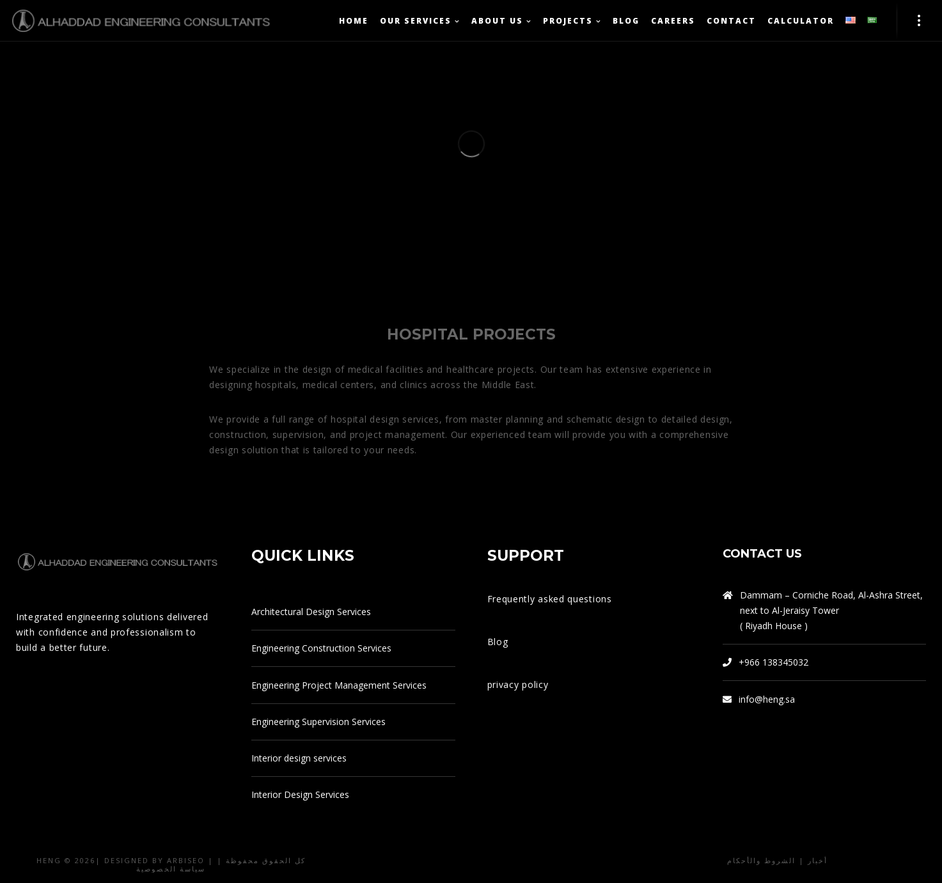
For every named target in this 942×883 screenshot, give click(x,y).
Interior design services (299, 758)
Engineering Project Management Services (339, 685)
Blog (497, 642)
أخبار (818, 860)
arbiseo (186, 860)
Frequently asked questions (549, 599)
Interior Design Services (300, 794)
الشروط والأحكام (761, 860)
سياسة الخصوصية (170, 868)
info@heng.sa (767, 699)
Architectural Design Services (311, 612)
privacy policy (518, 684)
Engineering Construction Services (321, 648)
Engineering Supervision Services (318, 721)
